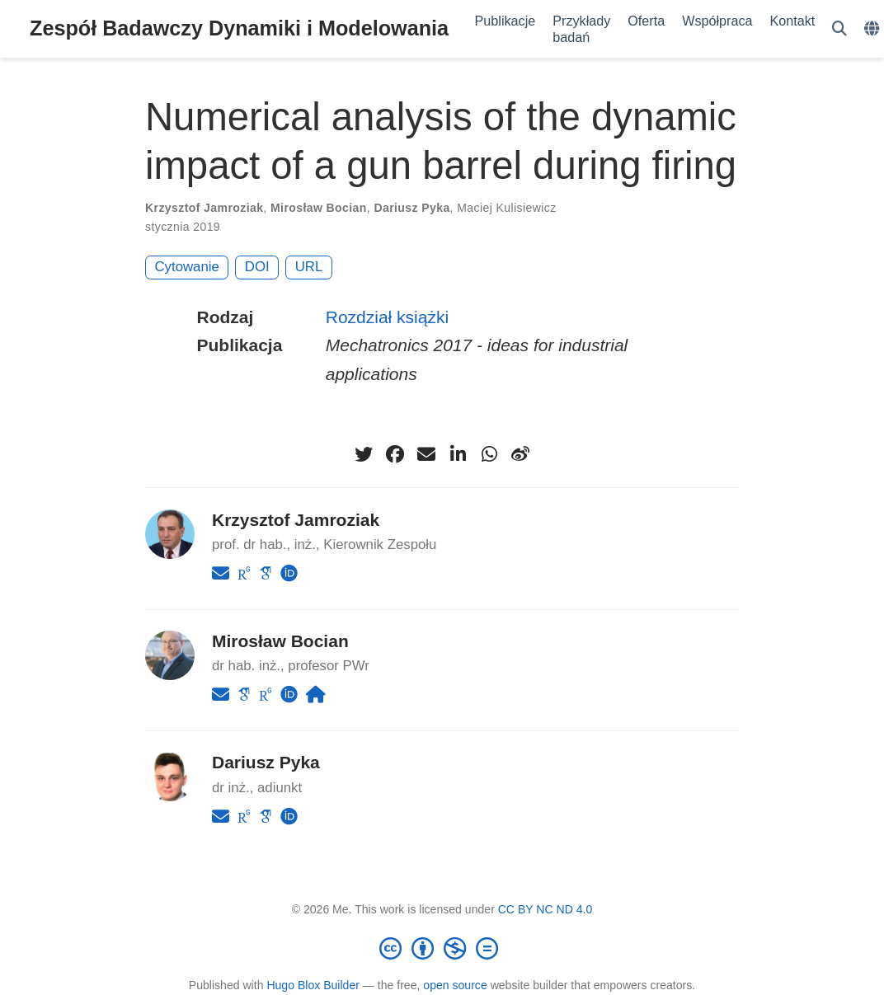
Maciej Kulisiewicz (506, 207)
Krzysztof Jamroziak (204, 207)
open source (455, 985)
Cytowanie (187, 267)
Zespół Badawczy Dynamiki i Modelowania (239, 28)
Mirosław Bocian (318, 207)
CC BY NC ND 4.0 (545, 909)
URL (309, 267)
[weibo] (520, 454)
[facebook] (395, 454)
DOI (257, 267)
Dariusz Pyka (411, 207)
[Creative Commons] (442, 948)
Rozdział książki (387, 316)
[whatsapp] (489, 454)
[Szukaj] (839, 29)
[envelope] (426, 454)
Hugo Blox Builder (313, 985)
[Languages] (873, 29)
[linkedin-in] (457, 454)
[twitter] (363, 454)
